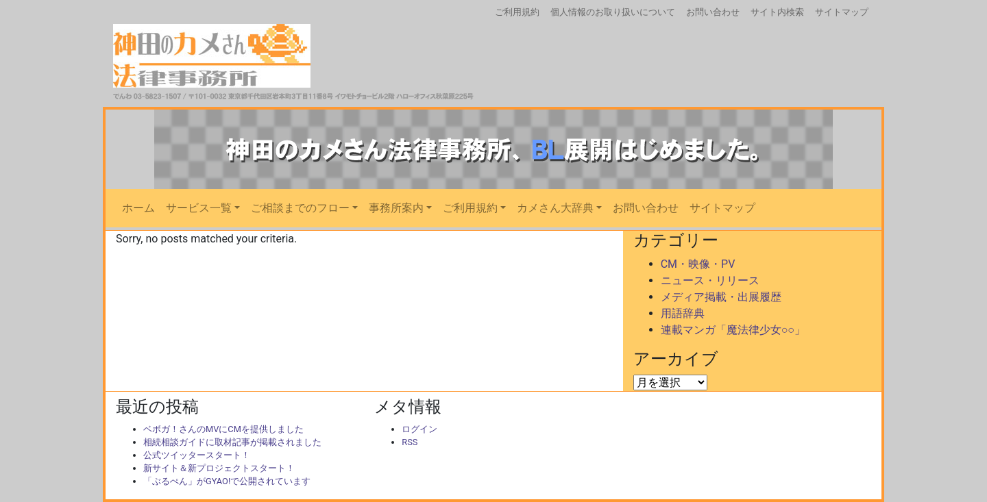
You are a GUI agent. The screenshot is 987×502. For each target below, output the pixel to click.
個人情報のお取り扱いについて (612, 12)
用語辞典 (683, 313)
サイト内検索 (777, 12)
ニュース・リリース (710, 280)
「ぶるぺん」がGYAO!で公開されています (226, 481)
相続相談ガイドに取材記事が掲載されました (232, 442)
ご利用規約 (517, 12)
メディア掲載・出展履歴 (721, 296)
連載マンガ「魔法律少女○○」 (733, 329)
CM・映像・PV (698, 264)
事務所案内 (396, 207)
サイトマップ (841, 12)
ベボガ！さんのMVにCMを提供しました (223, 429)
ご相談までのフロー (300, 207)
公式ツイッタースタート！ (196, 455)
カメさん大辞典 (555, 207)
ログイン (419, 429)
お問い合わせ (713, 12)
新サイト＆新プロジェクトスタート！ (219, 468)
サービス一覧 (199, 207)
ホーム (138, 207)
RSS (409, 442)
